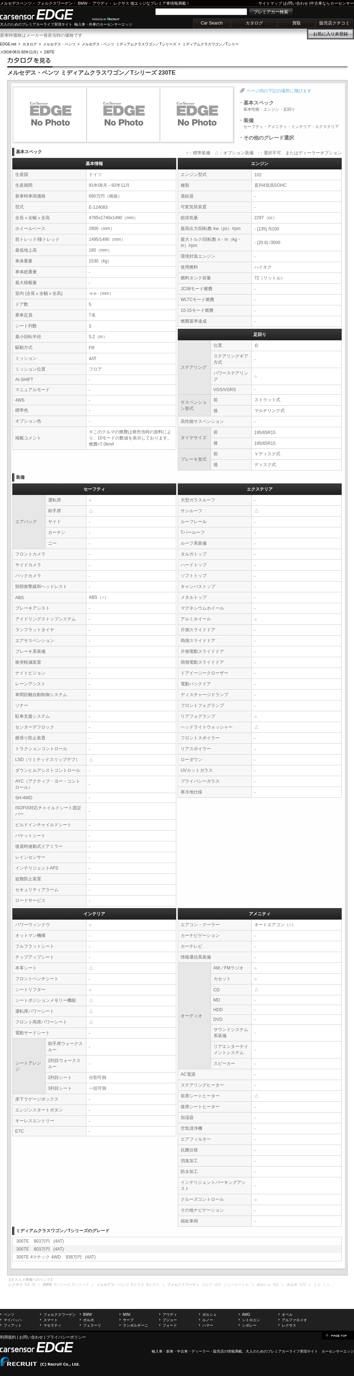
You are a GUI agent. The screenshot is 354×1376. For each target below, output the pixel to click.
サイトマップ (270, 3)
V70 (302, 1285)
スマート (50, 1320)
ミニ (326, 1285)
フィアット (13, 1325)
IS (33, 1285)
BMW (82, 3)
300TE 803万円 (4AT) (40, 1241)
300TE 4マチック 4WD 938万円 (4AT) (56, 1257)
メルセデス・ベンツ (59, 44)
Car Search (212, 23)
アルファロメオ (294, 1320)
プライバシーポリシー (66, 1337)
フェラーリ (92, 1325)
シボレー (249, 1325)
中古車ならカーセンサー (332, 3)
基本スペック (269, 105)
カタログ (254, 23)
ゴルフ (207, 1285)
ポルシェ (209, 1315)
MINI (126, 1315)
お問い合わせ (296, 3)
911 (276, 1285)
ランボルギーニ (135, 1325)
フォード (170, 1325)
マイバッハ (13, 1320)
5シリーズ (80, 1285)
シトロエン (251, 1320)
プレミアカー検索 (271, 11)
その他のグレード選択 (268, 138)
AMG (246, 1315)
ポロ (217, 1285)
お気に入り (330, 33)
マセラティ (52, 1325)
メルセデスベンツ (16, 3)
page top (337, 1335)
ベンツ (9, 1315)
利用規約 (8, 1337)
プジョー (170, 1320)
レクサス (121, 3)
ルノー (207, 1320)
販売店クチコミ (334, 23)
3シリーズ (62, 1285)
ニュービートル (236, 1285)
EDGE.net (8, 44)
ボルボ (88, 1320)
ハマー (207, 1325)
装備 (291, 123)
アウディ (100, 3)
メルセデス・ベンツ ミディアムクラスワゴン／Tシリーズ (129, 44)
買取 (296, 23)
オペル (287, 1315)
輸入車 (157, 1351)
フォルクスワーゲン (55, 3)
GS (27, 1285)
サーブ (128, 1320)
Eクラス (137, 1285)
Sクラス (153, 1285)
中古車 (182, 1351)
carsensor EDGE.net (44, 14)
